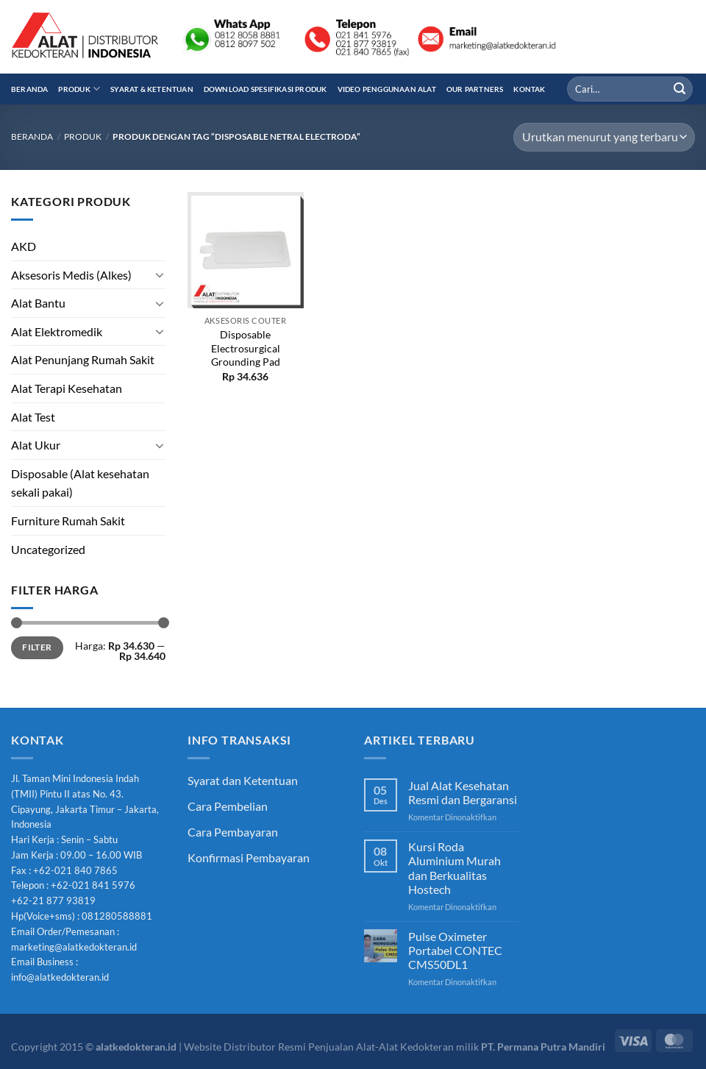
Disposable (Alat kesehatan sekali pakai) (80, 483)
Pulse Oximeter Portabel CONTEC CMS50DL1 (455, 950)
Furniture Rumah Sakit (68, 521)
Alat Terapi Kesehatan (66, 388)
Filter (36, 647)
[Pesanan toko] (604, 137)
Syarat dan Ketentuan (243, 780)
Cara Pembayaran (233, 832)
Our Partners (475, 89)
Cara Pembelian (228, 806)
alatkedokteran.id (136, 1046)
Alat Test (33, 417)
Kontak (529, 89)
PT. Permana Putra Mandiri (543, 1046)
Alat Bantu (38, 303)
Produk (79, 89)
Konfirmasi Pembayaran (249, 857)
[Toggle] (159, 274)
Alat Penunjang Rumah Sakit (82, 359)
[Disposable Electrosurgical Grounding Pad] (246, 250)
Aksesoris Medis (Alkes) (71, 275)
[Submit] (679, 89)
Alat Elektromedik (56, 331)
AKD (23, 246)
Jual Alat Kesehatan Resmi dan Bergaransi (462, 792)
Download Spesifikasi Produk (265, 89)
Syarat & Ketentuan (151, 89)
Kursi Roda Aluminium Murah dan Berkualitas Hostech (454, 867)
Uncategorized (48, 549)
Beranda (29, 89)
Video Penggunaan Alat (387, 89)
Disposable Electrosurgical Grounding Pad (245, 348)
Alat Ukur (35, 445)
